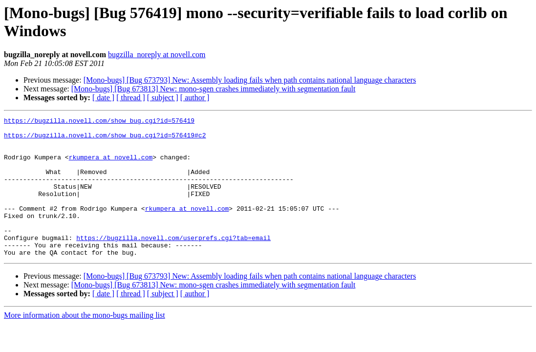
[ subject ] (162, 97)
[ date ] (103, 97)
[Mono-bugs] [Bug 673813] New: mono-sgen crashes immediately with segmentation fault (213, 89)
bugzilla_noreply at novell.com (157, 54)
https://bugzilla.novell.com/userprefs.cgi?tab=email (173, 262)
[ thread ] (130, 97)
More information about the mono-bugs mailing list (84, 343)
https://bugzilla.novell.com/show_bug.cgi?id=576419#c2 (105, 139)
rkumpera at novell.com (111, 165)
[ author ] (195, 97)
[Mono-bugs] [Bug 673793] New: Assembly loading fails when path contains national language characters (250, 80)
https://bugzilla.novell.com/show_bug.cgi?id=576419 (99, 121)
